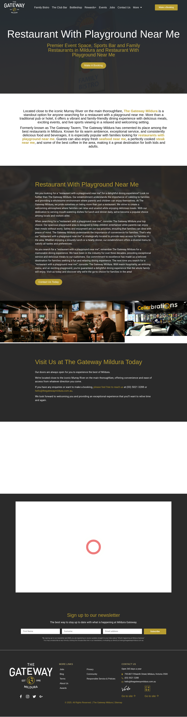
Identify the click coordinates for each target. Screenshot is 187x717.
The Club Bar (59, 7)
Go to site (128, 696)
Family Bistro (41, 7)
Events (103, 7)
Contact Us (124, 7)
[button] (3, 322)
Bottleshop (76, 7)
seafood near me (112, 139)
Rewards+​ (90, 7)
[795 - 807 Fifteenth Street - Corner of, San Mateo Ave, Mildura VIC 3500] (93, 458)
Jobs (112, 7)
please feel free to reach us (108, 387)
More (137, 7)
